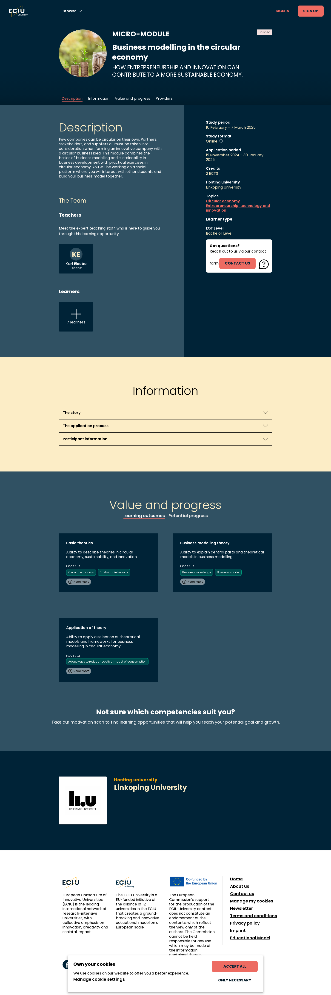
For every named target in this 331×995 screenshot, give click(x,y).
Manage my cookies (251, 901)
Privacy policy (245, 923)
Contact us (242, 893)
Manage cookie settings (99, 979)
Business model (228, 572)
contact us (237, 263)
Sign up (310, 11)
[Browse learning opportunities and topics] (72, 11)
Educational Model (250, 938)
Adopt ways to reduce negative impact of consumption (107, 661)
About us (239, 886)
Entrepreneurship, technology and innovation (238, 208)
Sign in (282, 11)
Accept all (234, 966)
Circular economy (223, 201)
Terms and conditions (253, 916)
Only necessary (234, 980)
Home (236, 879)
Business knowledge (196, 572)
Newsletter (241, 908)
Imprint (238, 930)
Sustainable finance (114, 572)
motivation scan (87, 722)
